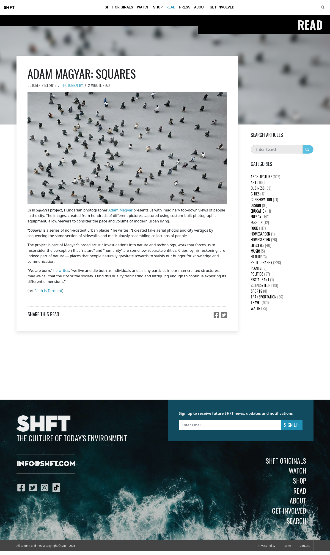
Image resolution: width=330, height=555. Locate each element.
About (200, 7)
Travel (260, 302)
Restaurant (262, 279)
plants (258, 268)
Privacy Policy (266, 546)
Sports (259, 291)
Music (258, 251)
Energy (260, 216)
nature (259, 257)
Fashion (260, 222)
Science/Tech (264, 285)
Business (261, 188)
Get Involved (222, 7)
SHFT (9, 7)
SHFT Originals (119, 7)
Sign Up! (292, 424)
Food (258, 228)
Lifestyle (261, 245)
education (261, 211)
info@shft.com (45, 464)
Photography (72, 85)
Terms (287, 546)
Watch (143, 7)
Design (259, 205)
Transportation (267, 297)
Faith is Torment (48, 290)
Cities (258, 194)
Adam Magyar (120, 210)
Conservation (264, 199)
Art (257, 182)
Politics (260, 274)
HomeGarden (263, 234)
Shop (158, 7)
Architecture (265, 176)
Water (259, 308)
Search (296, 520)
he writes (61, 270)
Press (184, 7)
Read (171, 7)
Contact (305, 546)
